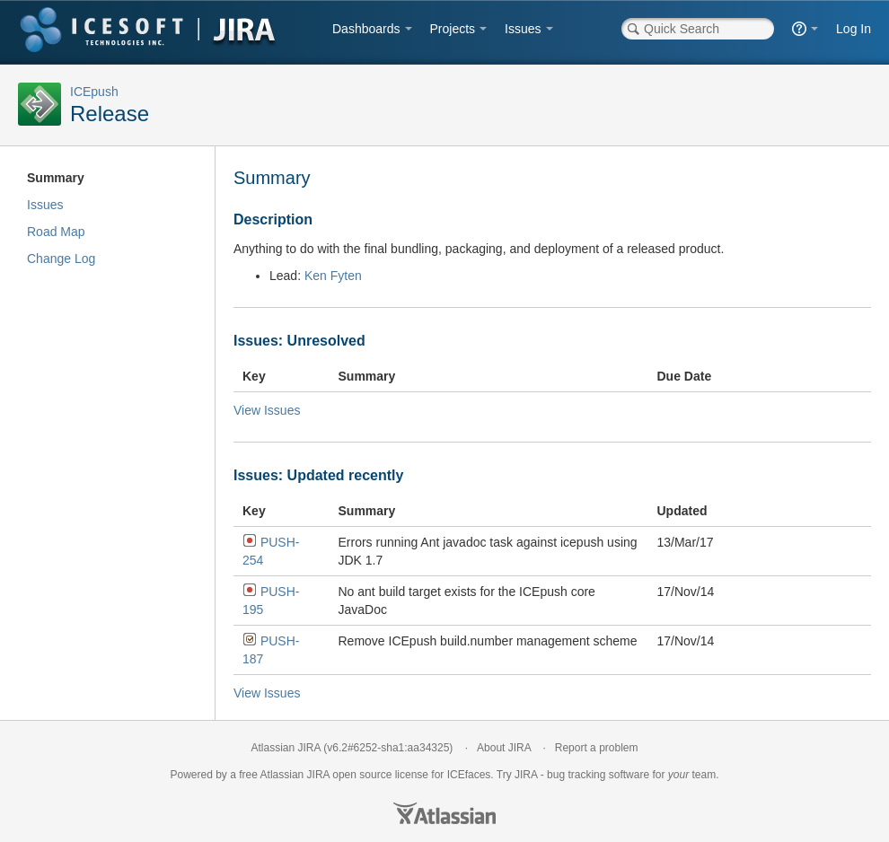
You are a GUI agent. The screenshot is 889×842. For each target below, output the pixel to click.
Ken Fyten (333, 275)
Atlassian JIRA (286, 747)
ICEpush (94, 91)
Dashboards (366, 29)
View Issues (266, 410)
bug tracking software (598, 774)
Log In (853, 29)
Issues (523, 29)
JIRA (318, 774)
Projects (453, 29)
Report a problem (596, 747)
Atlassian (444, 813)
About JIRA (504, 747)
